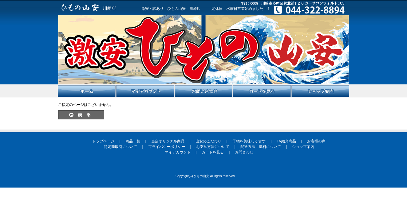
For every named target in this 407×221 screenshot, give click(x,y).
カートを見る (213, 152)
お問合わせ (244, 152)
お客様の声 (316, 141)
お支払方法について (212, 147)
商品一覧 (132, 141)
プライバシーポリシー (166, 147)
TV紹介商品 (286, 141)
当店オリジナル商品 (167, 141)
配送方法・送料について (260, 147)
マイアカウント (178, 152)
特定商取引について (120, 147)
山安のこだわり (208, 141)
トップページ (103, 141)
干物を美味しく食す (249, 141)
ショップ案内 (303, 147)
